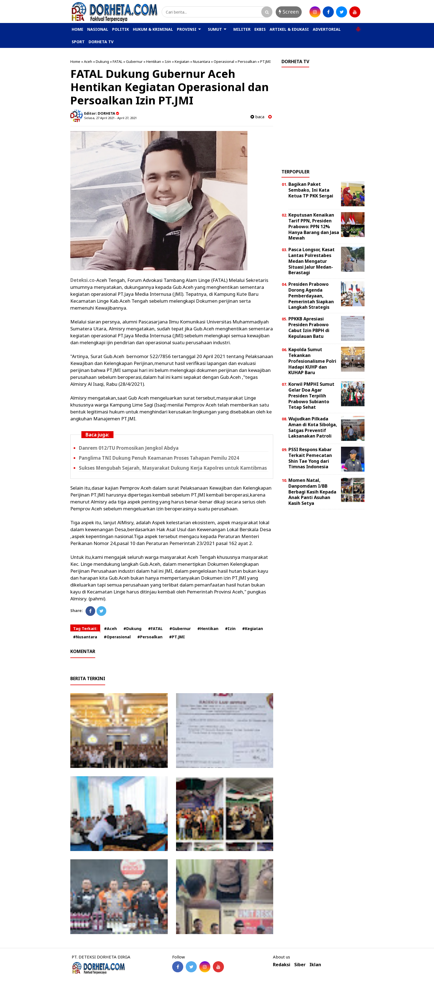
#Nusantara (85, 636)
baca (257, 116)
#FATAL (155, 628)
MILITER (241, 29)
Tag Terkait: (85, 628)
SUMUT (215, 29)
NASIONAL (97, 29)
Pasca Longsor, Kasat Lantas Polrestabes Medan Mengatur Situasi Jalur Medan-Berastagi (311, 261)
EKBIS (260, 29)
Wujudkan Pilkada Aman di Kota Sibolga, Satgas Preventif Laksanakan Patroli (312, 427)
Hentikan (153, 61)
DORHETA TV (101, 41)
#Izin (230, 628)
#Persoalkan (149, 636)
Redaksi (281, 965)
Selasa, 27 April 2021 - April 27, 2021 (110, 118)
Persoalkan (247, 61)
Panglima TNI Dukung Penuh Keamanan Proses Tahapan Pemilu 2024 (159, 458)
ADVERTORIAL (327, 29)
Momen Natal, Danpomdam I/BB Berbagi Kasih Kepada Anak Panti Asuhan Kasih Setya (312, 491)
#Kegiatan (252, 628)
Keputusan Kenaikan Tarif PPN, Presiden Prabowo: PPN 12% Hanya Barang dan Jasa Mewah (313, 226)
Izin (168, 61)
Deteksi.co (82, 280)
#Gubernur (180, 628)
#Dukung (132, 628)
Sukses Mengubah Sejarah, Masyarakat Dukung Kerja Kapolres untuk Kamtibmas (173, 468)
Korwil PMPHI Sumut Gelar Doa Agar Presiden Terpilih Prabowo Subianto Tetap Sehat (311, 395)
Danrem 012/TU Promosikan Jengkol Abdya (129, 448)
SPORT (78, 41)
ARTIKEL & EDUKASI (289, 29)
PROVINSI (187, 29)
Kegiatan (182, 61)
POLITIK (120, 29)
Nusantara (201, 61)
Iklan (315, 965)
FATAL (117, 61)
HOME (77, 29)
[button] (358, 27)
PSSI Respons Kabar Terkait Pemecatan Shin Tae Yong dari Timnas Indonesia (310, 458)
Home (75, 61)
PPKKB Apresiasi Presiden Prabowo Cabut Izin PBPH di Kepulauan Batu (308, 327)
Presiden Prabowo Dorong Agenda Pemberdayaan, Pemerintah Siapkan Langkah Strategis (311, 295)
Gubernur (134, 61)
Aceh (88, 61)
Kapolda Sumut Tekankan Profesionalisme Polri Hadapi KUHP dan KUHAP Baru (312, 361)
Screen (289, 11)
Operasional (224, 61)
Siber (300, 965)
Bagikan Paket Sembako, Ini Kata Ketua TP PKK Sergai (310, 190)
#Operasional (117, 636)
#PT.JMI (177, 636)
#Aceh (110, 628)
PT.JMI (265, 61)
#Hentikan (207, 628)
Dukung (102, 61)
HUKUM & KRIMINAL (153, 29)
